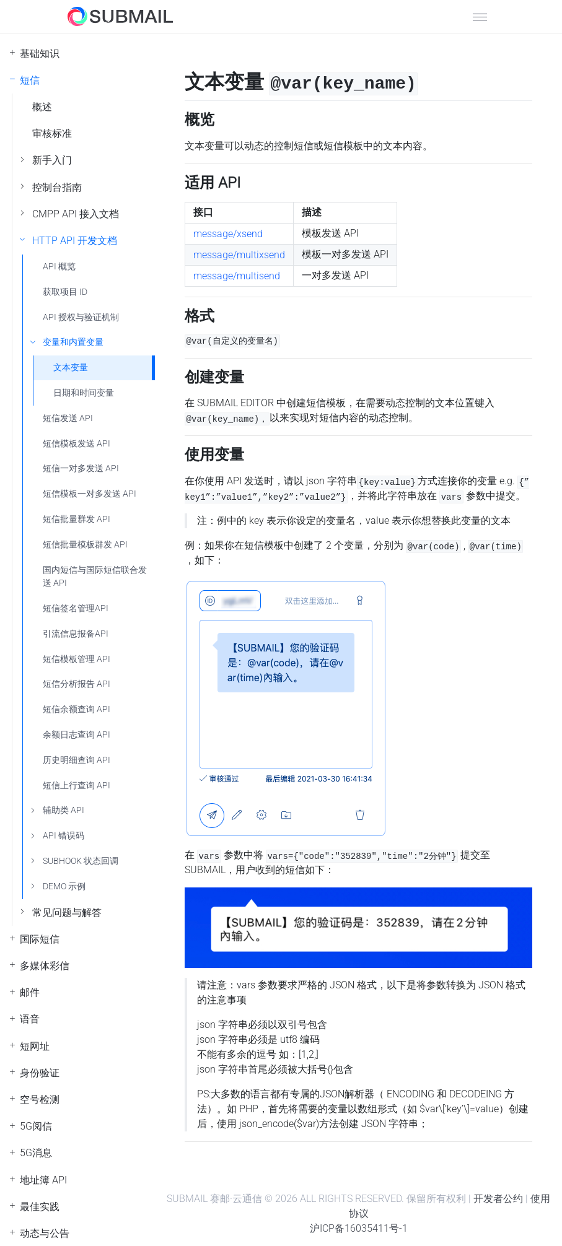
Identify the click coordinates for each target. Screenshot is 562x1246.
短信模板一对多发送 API (89, 494)
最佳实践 (39, 1207)
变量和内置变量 (73, 342)
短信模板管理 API (76, 659)
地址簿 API (43, 1180)
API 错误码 (63, 835)
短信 (30, 80)
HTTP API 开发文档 (74, 240)
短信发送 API (68, 418)
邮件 (30, 992)
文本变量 (70, 367)
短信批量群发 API (76, 519)
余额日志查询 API (76, 735)
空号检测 (39, 1099)
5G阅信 (36, 1126)
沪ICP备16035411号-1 (359, 1228)
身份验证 (39, 1073)
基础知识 (39, 53)
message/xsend (228, 234)
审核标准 (52, 133)
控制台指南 (57, 187)
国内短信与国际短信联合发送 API (95, 577)
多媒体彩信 (44, 966)
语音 (30, 1019)
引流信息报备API (75, 634)
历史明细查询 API (76, 760)
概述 (42, 107)
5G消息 (36, 1153)
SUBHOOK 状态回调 (80, 861)
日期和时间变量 (83, 393)
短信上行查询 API (76, 785)
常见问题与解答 (67, 912)
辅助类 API (63, 810)
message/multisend (236, 276)
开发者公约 (498, 1199)
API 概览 (59, 266)
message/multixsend (239, 255)
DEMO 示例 (64, 886)
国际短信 (39, 939)
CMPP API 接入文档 (75, 214)
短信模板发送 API (76, 443)
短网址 (35, 1046)
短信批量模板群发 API (85, 544)
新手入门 (52, 160)
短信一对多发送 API (81, 468)
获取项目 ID (65, 292)
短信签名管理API (75, 608)
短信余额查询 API (76, 709)
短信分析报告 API (76, 684)
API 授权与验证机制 (81, 317)
